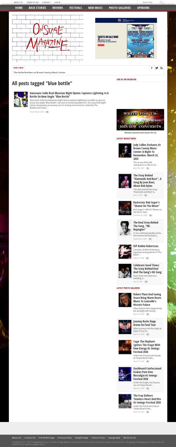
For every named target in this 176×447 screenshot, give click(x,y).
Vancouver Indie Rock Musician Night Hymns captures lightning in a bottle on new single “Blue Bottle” (69, 94)
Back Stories (37, 8)
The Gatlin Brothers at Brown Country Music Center (39, 73)
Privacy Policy (65, 437)
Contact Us (29, 437)
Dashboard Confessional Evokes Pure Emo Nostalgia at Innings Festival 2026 (147, 374)
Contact (46, 2)
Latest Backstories (126, 138)
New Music (95, 8)
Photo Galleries (120, 8)
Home (18, 8)
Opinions (143, 8)
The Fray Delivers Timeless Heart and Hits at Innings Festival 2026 (147, 399)
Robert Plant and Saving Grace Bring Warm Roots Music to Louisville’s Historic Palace (147, 299)
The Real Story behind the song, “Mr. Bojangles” (145, 226)
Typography (114, 437)
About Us (18, 2)
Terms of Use (32, 2)
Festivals (75, 8)
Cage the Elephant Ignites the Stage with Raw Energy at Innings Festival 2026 (146, 347)
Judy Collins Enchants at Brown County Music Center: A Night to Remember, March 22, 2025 (147, 151)
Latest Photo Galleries (128, 287)
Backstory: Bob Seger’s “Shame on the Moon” (146, 204)
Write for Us (130, 437)
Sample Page (81, 437)
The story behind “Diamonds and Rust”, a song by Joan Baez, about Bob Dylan (147, 180)
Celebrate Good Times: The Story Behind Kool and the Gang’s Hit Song (147, 268)
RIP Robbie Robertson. (146, 246)
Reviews (57, 8)
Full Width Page (46, 437)
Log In (57, 2)
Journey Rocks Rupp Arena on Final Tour (144, 323)
